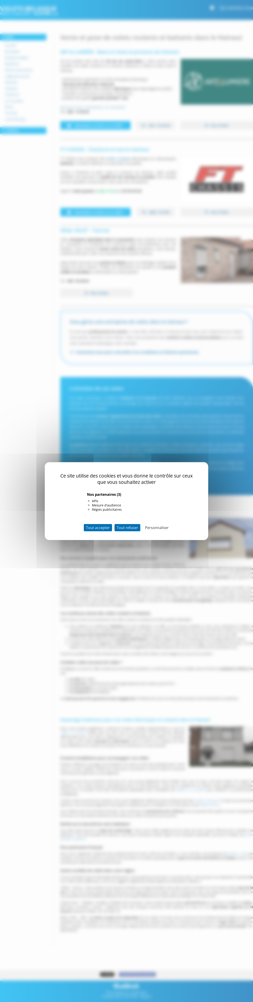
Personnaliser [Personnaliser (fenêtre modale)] (157, 527)
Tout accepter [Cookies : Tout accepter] (98, 527)
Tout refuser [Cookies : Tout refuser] (127, 527)
